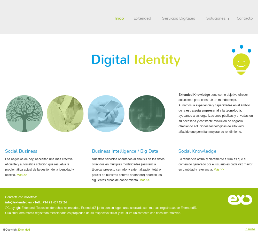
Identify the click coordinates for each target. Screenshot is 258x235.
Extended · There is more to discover (26, 18)
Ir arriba (250, 229)
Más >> (21, 175)
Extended (24, 229)
